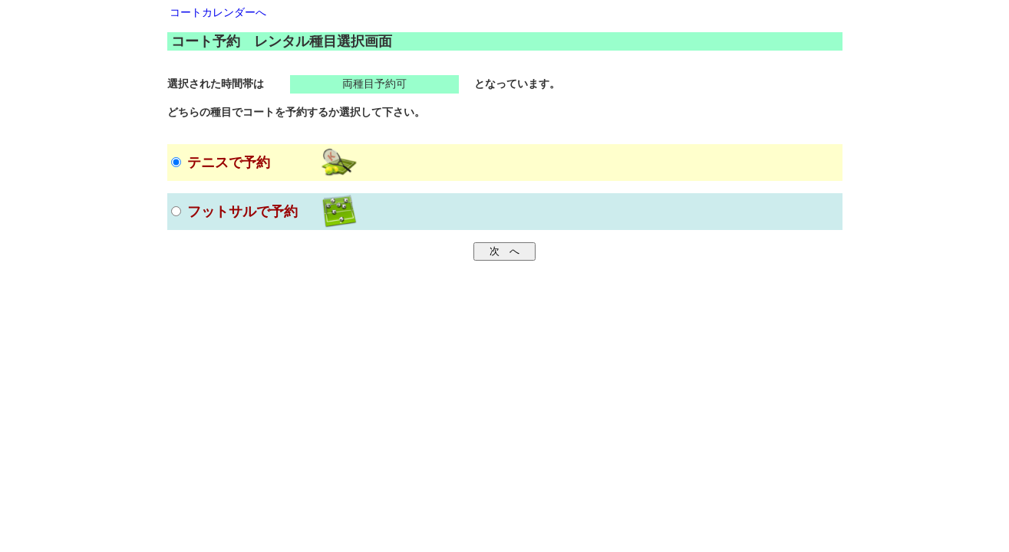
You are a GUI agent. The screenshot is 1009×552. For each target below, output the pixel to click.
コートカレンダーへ (218, 12)
